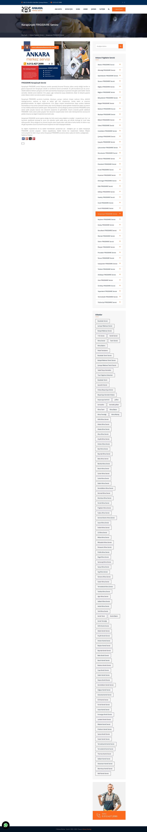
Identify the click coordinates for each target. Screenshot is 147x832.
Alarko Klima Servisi (103, 424)
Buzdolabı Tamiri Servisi (105, 355)
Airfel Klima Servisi (103, 419)
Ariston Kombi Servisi (104, 641)
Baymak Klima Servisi (104, 454)
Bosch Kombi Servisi (104, 660)
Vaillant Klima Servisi (104, 601)
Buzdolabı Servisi (103, 321)
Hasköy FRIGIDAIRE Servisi (106, 197)
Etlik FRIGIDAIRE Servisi (105, 186)
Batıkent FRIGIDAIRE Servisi (106, 109)
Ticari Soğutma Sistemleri (105, 375)
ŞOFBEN (93, 9)
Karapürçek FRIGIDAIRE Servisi (107, 214)
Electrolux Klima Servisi (104, 498)
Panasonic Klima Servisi (104, 547)
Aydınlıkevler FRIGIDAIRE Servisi (108, 76)
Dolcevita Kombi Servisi (104, 695)
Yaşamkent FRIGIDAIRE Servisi (107, 291)
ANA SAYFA (58, 9)
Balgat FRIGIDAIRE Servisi (106, 103)
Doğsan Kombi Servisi (104, 690)
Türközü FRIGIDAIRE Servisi (106, 269)
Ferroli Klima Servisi (103, 503)
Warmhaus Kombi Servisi (105, 769)
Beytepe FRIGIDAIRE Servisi (106, 114)
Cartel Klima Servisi (103, 478)
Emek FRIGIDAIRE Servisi (106, 170)
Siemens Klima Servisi (104, 577)
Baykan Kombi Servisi (104, 646)
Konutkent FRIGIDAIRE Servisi (107, 230)
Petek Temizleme (103, 350)
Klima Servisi (101, 341)
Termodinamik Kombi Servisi (106, 744)
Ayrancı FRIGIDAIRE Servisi (106, 81)
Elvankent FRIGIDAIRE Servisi (107, 164)
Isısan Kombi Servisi (103, 710)
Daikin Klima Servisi (103, 483)
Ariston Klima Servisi (104, 444)
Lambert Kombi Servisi (104, 719)
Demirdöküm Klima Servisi (105, 488)
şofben (116, 400)
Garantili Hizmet (102, 385)
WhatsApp (119, 9)
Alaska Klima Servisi (103, 429)
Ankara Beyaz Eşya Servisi (105, 390)
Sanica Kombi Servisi (104, 734)
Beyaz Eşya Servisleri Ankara (106, 395)
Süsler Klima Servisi (103, 582)
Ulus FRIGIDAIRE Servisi (105, 280)
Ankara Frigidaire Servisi (37, 35)
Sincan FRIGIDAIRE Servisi (106, 258)
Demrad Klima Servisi (104, 493)
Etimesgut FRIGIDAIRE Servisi (107, 181)
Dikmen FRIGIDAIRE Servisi (106, 158)
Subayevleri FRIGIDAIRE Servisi (107, 264)
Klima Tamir (101, 409)
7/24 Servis (101, 336)
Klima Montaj (115, 414)
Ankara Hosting (87, 829)
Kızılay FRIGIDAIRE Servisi (106, 225)
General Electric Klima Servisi (106, 518)
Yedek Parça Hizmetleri (104, 370)
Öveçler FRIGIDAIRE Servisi (106, 247)
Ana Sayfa (24, 35)
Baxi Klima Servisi (103, 449)
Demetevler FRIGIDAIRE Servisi (107, 153)
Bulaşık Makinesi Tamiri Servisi (107, 360)
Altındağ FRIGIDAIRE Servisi (106, 70)
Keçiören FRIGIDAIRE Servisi (106, 219)
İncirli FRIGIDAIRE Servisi (105, 208)
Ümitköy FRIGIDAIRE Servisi (106, 286)
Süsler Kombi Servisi (104, 739)
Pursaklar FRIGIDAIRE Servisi (107, 252)
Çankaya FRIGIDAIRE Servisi (106, 136)
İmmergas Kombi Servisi (105, 714)
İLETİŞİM (102, 9)
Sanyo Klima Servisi (103, 567)
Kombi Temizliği (102, 621)
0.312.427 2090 (56, 2)
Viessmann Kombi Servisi (105, 764)
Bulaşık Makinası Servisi (105, 331)
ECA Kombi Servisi (103, 700)
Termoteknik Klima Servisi (105, 587)
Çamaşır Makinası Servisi (105, 326)
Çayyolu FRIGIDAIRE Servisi (106, 142)
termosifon (101, 405)
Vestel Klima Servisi (103, 606)
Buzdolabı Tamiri (102, 380)
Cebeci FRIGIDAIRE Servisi (106, 125)
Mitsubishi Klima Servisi (105, 542)
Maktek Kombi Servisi (104, 724)
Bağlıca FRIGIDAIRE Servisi (106, 87)
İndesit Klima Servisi (103, 527)
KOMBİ (85, 9)
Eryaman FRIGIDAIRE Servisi (107, 175)
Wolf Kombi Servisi (103, 773)
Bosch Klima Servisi (103, 468)
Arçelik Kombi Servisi (104, 636)
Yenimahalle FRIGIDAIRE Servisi (108, 297)
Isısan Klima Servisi (103, 523)
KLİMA (78, 9)
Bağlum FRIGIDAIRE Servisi (106, 92)
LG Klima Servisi (102, 532)
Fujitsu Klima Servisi (103, 513)
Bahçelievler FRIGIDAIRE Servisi (108, 98)
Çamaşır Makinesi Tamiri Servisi (107, 365)
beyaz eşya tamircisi (103, 400)
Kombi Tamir (101, 616)
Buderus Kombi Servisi (104, 665)
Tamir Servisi (114, 341)
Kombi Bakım (114, 616)
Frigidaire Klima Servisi (104, 508)
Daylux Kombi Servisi (104, 680)
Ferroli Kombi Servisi (104, 705)
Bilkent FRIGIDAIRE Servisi (106, 120)
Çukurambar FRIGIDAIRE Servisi (108, 147)
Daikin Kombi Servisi (104, 675)
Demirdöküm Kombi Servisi (106, 685)
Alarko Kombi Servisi (104, 631)
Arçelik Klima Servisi (103, 439)
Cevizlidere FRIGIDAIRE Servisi (107, 131)
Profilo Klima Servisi (103, 552)
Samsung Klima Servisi (104, 562)
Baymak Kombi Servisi (104, 651)
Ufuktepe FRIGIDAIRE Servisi (107, 275)
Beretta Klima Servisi (104, 464)
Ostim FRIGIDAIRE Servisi (106, 241)
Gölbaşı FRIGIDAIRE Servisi (106, 192)
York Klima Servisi (103, 611)
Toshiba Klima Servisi (104, 591)
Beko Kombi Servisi (103, 655)
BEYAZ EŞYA (68, 9)
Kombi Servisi (113, 336)
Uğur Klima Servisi (103, 596)
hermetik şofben (114, 405)
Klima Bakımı (101, 346)
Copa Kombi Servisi (103, 670)
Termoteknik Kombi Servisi (105, 749)
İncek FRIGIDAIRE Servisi (105, 203)
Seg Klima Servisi (103, 572)
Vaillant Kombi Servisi (104, 759)
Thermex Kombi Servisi (104, 754)
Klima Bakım (113, 409)
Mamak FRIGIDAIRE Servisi (106, 236)
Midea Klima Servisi (103, 537)
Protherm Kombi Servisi (105, 729)
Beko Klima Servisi (103, 459)
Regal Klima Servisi (103, 557)
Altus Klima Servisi (103, 434)
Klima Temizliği (102, 414)
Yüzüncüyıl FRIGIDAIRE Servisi (107, 302)
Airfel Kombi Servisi (103, 626)
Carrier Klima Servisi (103, 473)
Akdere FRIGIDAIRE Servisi (106, 65)
